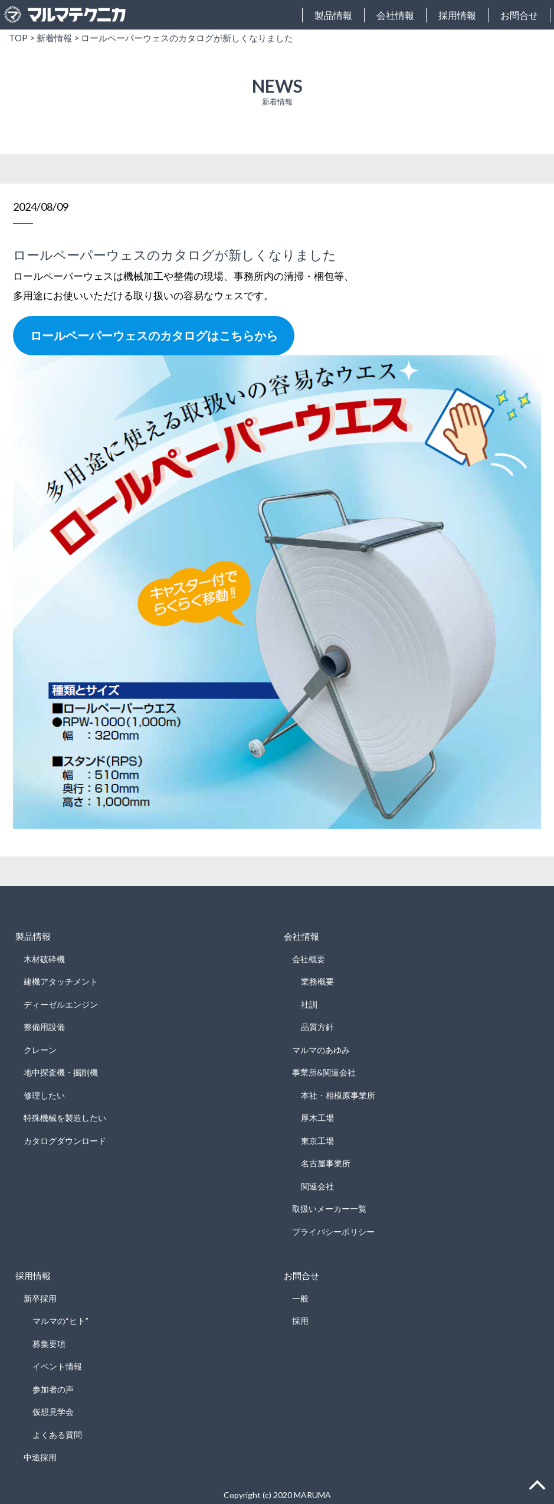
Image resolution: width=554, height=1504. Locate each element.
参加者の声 (53, 1389)
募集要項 (48, 1344)
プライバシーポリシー (333, 1232)
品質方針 (317, 1027)
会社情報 (395, 15)
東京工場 (317, 1141)
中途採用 (40, 1457)
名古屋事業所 (325, 1163)
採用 (300, 1321)
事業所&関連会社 (324, 1072)
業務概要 (317, 981)
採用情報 (457, 15)
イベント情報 (57, 1366)
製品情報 (333, 15)
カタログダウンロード (65, 1141)
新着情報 (54, 37)
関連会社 (317, 1186)
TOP (18, 37)
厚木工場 (317, 1118)
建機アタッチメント (61, 981)
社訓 (309, 1004)
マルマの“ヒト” (60, 1321)
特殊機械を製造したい (65, 1118)
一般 (300, 1298)
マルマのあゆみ (321, 1050)
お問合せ (519, 15)
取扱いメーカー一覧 (329, 1209)
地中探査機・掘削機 (61, 1072)
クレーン (40, 1050)
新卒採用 (40, 1298)
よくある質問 (57, 1435)
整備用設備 (44, 1027)
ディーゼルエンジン (61, 1004)
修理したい (44, 1095)
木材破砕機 (44, 959)
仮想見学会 (53, 1412)
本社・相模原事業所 (338, 1095)
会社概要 (308, 959)
